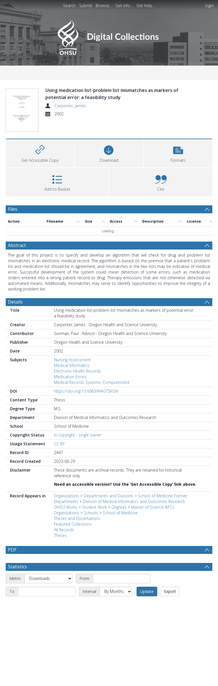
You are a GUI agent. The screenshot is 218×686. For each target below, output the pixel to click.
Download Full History (189, 681)
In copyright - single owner (77, 421)
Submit (85, 5)
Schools (91, 499)
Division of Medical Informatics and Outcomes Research (134, 488)
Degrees (119, 493)
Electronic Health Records (77, 357)
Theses (60, 522)
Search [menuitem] (69, 5)
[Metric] (48, 565)
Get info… (124, 5)
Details (15, 288)
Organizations (66, 482)
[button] (178, 139)
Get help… (146, 5)
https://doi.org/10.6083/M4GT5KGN (86, 377)
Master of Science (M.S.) (152, 493)
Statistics (17, 553)
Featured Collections (73, 510)
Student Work (94, 493)
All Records (64, 516)
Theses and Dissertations (77, 505)
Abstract (17, 232)
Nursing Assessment (72, 346)
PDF (12, 536)
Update (147, 578)
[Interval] (116, 578)
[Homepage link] (109, 35)
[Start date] (121, 565)
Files (12, 196)
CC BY (59, 430)
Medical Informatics (72, 352)
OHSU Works (65, 493)
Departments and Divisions (108, 482)
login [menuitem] (209, 5)
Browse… (104, 5)
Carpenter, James (70, 105)
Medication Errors (70, 363)
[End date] (47, 578)
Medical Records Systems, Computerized (91, 369)
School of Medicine (120, 499)
